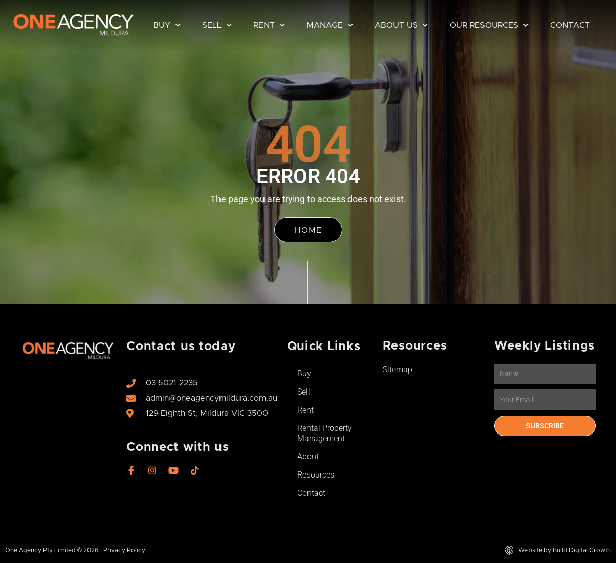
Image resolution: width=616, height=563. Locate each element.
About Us (401, 25)
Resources (315, 475)
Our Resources (489, 25)
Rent (269, 25)
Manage (329, 25)
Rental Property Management (324, 433)
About (308, 456)
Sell (217, 25)
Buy (167, 25)
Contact (570, 25)
